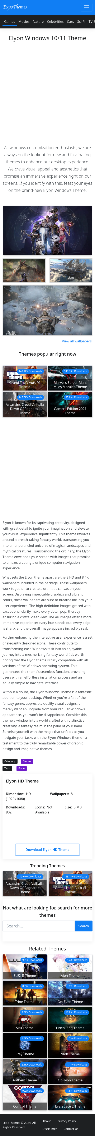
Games (9, 21)
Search (83, 926)
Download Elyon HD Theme (47, 849)
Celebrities (55, 21)
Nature (38, 21)
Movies (23, 21)
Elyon (21, 768)
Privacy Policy (66, 1121)
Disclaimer (49, 1129)
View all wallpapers (77, 341)
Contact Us (70, 1129)
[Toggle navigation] (86, 7)
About (46, 1121)
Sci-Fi (81, 21)
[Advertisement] (47, 92)
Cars (70, 21)
